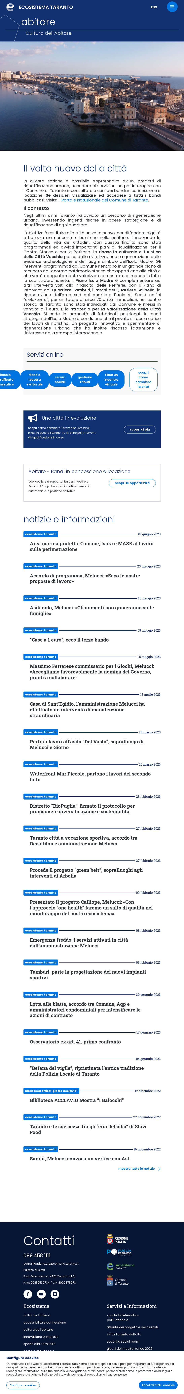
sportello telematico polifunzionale (123, 1317)
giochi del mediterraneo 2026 (130, 1348)
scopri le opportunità (132, 483)
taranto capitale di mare (42, 1358)
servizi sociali (63, 379)
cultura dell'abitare (38, 1329)
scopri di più (140, 429)
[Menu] (172, 6)
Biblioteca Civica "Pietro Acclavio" (51, 1091)
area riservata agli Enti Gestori (131, 1367)
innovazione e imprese (40, 1336)
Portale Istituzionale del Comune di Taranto (104, 200)
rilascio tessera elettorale (37, 380)
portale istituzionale (38, 1351)
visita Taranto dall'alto (124, 1334)
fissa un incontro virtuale (114, 380)
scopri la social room (123, 1341)
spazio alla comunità (39, 1344)
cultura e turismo (36, 1315)
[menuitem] (36, 1388)
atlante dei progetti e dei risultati (132, 1327)
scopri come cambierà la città (143, 379)
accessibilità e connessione (44, 1322)
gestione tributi (88, 379)
